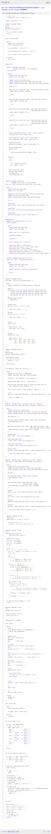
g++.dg (11, 9)
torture (16, 9)
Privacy (13, 831)
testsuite (4, 9)
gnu (3, 7)
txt (45, 831)
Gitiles (9, 831)
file (33, 13)
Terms (17, 831)
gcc (6, 7)
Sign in (47, 2)
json (48, 831)
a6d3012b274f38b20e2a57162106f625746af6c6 (24, 7)
